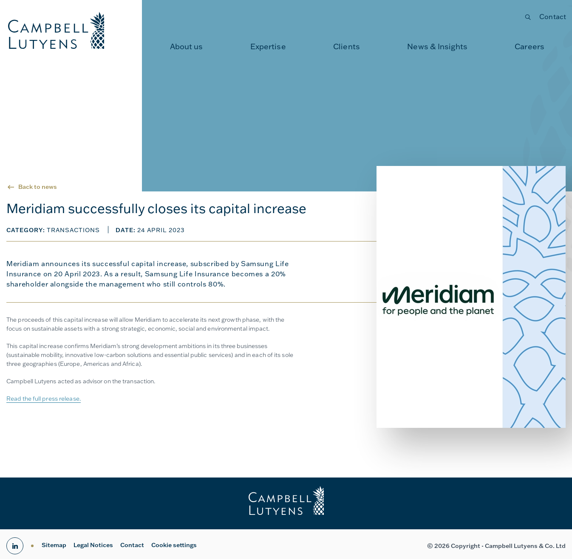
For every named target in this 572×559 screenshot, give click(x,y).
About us (186, 46)
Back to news (37, 187)
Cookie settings (174, 545)
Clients (346, 46)
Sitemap (54, 545)
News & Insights (437, 46)
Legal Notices (93, 545)
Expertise (268, 46)
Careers (529, 46)
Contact (552, 16)
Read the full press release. (43, 398)
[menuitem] (186, 47)
